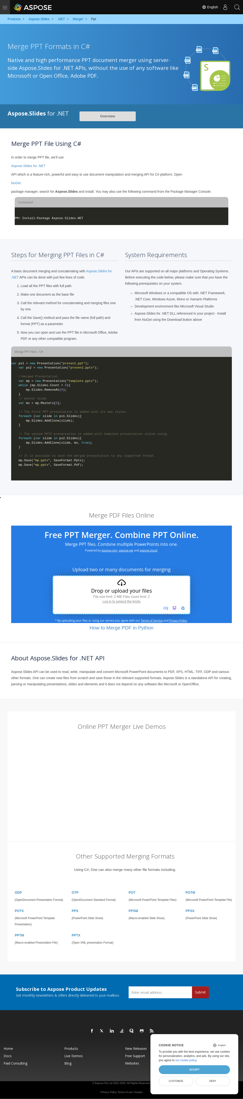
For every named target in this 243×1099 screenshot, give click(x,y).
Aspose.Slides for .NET (28, 166)
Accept (194, 1069)
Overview (107, 116)
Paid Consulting (15, 1063)
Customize (176, 1081)
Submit (200, 992)
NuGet (16, 183)
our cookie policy (185, 1060)
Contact (138, 1092)
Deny (212, 1081)
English (210, 7)
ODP (18, 892)
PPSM (133, 911)
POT (132, 892)
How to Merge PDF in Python (121, 627)
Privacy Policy (108, 1092)
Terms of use (125, 1092)
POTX (19, 911)
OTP (75, 892)
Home (8, 1048)
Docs (8, 1056)
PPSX (190, 911)
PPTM (19, 935)
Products (71, 1048)
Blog (67, 1063)
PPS (75, 911)
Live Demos (73, 1056)
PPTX (76, 935)
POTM (190, 892)
